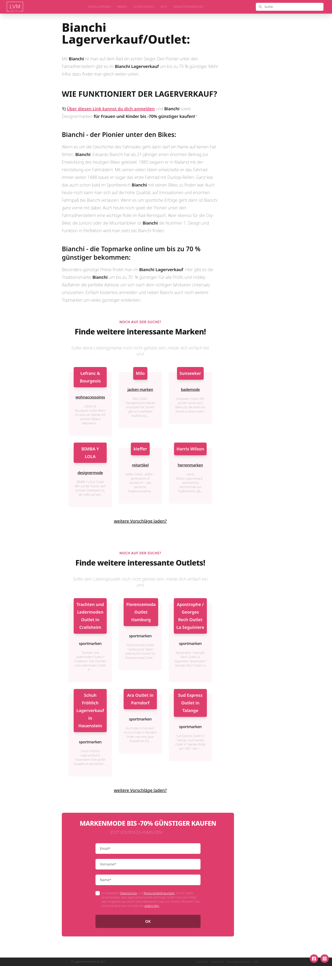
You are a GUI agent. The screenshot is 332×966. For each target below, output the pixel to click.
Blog (163, 6)
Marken (122, 6)
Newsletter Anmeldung (188, 6)
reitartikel (140, 465)
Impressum (202, 961)
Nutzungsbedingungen (159, 893)
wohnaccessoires (90, 397)
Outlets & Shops (143, 6)
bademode (190, 389)
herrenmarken (190, 465)
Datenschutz (128, 893)
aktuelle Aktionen (99, 6)
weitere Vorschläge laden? (140, 521)
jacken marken (140, 389)
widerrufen (151, 906)
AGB (256, 961)
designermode (90, 472)
